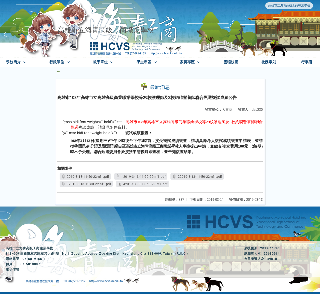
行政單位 (56, 62)
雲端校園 (230, 62)
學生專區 (143, 62)
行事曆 (306, 62)
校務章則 (268, 62)
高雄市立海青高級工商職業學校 (289, 5)
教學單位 (100, 62)
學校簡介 (13, 62)
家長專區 (187, 62)
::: (58, 72)
